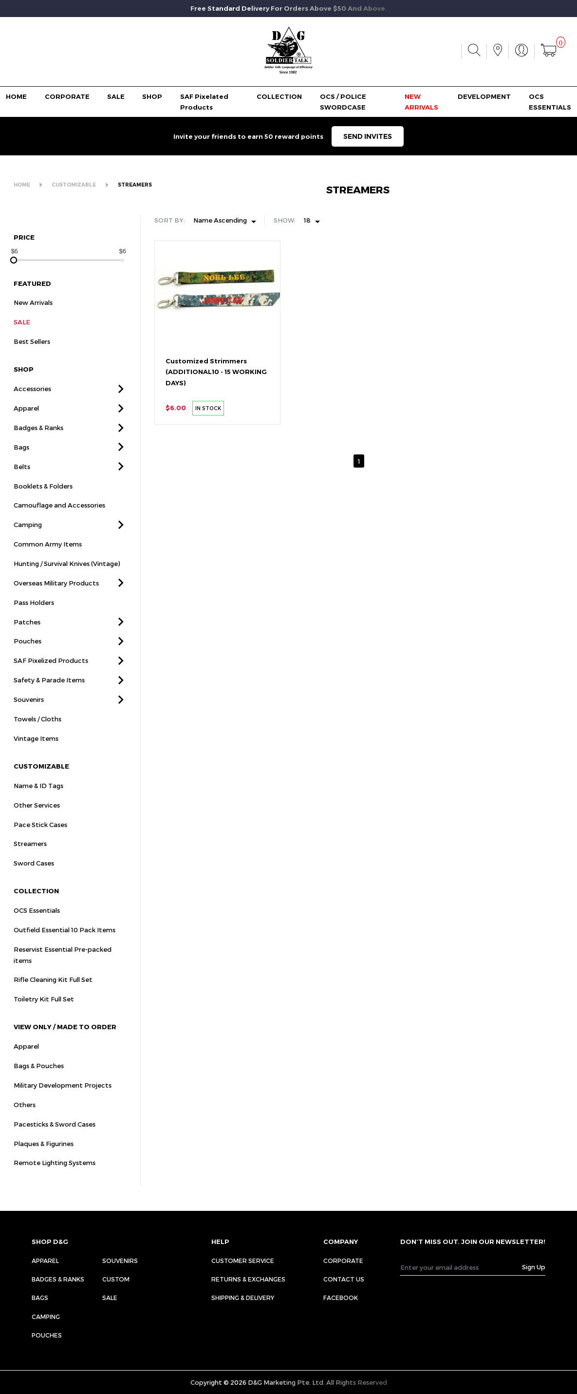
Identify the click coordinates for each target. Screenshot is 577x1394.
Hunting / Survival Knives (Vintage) (67, 577)
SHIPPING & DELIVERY (242, 1297)
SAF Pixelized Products (51, 674)
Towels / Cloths (37, 732)
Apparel (26, 421)
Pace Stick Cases (40, 838)
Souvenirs (29, 712)
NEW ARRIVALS (421, 102)
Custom (116, 1279)
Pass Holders (34, 616)
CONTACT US (343, 1279)
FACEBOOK (340, 1297)
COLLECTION (279, 96)
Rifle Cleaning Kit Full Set (53, 993)
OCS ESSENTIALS (550, 102)
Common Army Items (48, 557)
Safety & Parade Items (49, 693)
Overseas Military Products (56, 596)
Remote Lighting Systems (54, 1176)
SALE (116, 96)
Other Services (37, 818)
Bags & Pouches (39, 1079)
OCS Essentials (37, 924)
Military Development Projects (63, 1098)
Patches (27, 635)
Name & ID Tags (38, 799)
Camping (28, 538)
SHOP (152, 96)
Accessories (32, 402)
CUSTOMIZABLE (74, 185)
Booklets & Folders (43, 499)
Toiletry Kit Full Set (44, 1012)
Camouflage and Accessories (59, 519)
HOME (16, 96)
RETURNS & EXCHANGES (248, 1279)
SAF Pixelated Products (204, 102)
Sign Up (533, 1267)
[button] (121, 402)
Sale (109, 1297)
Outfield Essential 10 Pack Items (64, 943)
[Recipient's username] (461, 1267)
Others (25, 1118)
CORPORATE (67, 96)
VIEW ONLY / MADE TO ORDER (65, 1040)
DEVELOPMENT (484, 96)
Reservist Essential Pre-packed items (63, 968)
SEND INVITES (367, 136)
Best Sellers (32, 354)
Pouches (27, 655)
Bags (21, 460)
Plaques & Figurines (44, 1157)
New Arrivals (33, 316)
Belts (22, 480)
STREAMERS (135, 185)
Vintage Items (36, 751)
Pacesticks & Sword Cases (54, 1137)
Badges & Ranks (38, 441)
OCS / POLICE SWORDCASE (343, 102)
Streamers (30, 857)
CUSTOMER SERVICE (242, 1260)
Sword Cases (34, 876)
